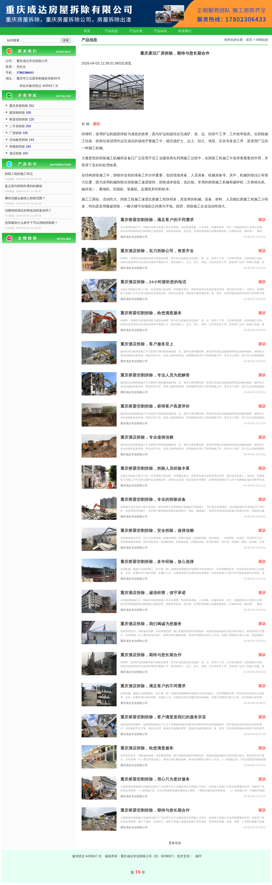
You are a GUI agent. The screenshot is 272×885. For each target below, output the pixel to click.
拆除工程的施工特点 (19, 173)
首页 (87, 31)
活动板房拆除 (18, 139)
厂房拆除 (15, 133)
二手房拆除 (17, 126)
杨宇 (198, 856)
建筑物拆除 (17, 112)
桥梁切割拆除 (18, 119)
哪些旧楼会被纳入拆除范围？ (25, 198)
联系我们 (185, 31)
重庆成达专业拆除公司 (134, 236)
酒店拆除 (15, 153)
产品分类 (136, 31)
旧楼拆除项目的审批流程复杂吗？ (28, 210)
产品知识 (160, 31)
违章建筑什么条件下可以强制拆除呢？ (31, 222)
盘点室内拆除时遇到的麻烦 (23, 186)
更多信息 (175, 843)
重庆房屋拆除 (18, 105)
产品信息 (111, 31)
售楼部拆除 (17, 146)
